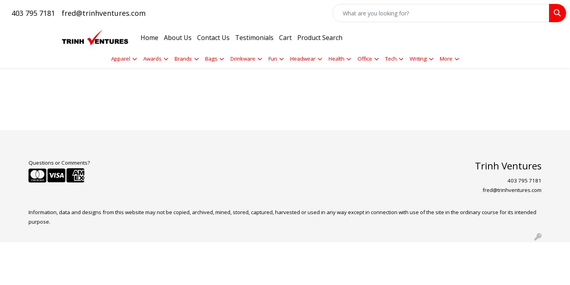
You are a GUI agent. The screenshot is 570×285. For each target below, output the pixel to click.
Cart (285, 37)
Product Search (319, 37)
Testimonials (254, 37)
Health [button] (336, 58)
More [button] (446, 58)
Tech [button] (391, 58)
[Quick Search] (440, 13)
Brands (183, 58)
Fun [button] (272, 58)
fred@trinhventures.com (104, 13)
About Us (178, 37)
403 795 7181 (33, 13)
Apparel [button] (120, 58)
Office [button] (364, 58)
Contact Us (213, 37)
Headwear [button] (302, 58)
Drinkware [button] (242, 58)
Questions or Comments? (59, 162)
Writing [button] (418, 58)
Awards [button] (152, 58)
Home (149, 37)
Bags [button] (211, 58)
